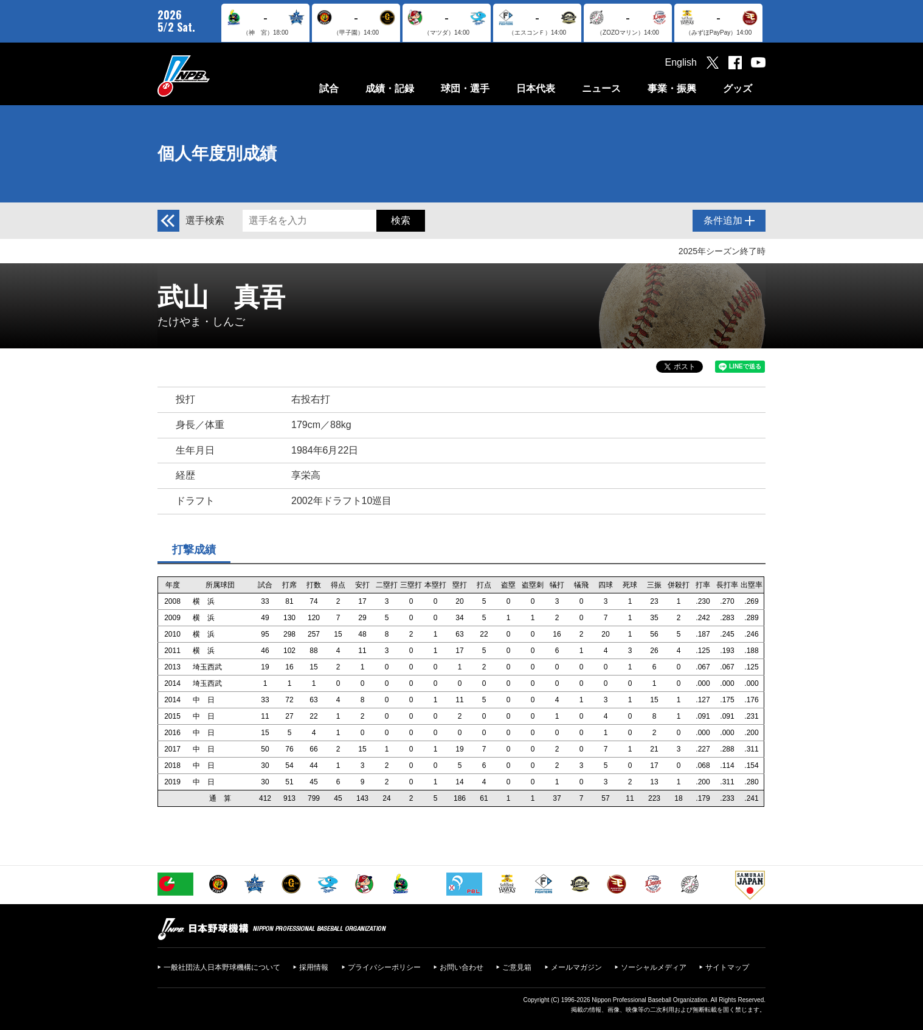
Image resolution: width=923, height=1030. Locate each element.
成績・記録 (389, 88)
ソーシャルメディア (653, 967)
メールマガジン (576, 967)
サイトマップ (727, 967)
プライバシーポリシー (384, 967)
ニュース (601, 88)
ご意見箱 (516, 967)
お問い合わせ (461, 967)
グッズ (737, 88)
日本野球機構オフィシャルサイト (214, 76)
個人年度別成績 (217, 153)
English (681, 62)
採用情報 (313, 967)
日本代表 (535, 88)
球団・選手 (465, 88)
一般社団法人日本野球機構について (222, 967)
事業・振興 (672, 88)
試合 (329, 88)
